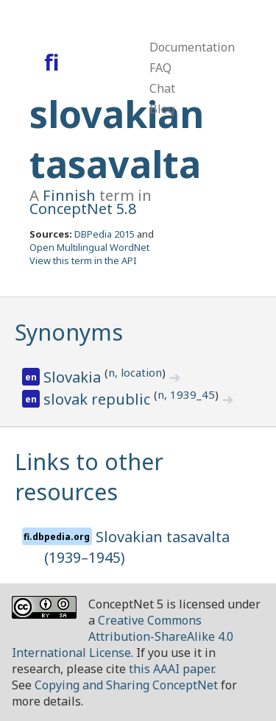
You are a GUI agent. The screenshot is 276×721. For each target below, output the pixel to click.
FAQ (160, 68)
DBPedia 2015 (104, 234)
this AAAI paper (171, 669)
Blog (161, 109)
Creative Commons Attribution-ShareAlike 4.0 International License (122, 636)
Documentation (192, 47)
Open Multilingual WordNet (89, 247)
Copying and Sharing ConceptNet (126, 685)
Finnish (69, 195)
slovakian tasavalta (116, 139)
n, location (135, 372)
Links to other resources (89, 477)
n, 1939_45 (186, 394)
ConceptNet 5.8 (82, 209)
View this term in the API (83, 260)
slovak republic (98, 399)
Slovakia (74, 377)
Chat (162, 88)
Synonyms (69, 332)
